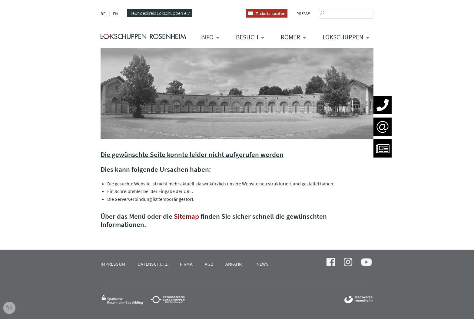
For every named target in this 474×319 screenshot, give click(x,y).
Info (207, 37)
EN (115, 13)
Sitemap (186, 216)
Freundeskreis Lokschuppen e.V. (159, 13)
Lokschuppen (343, 37)
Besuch (247, 37)
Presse (303, 13)
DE (103, 13)
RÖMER (290, 37)
